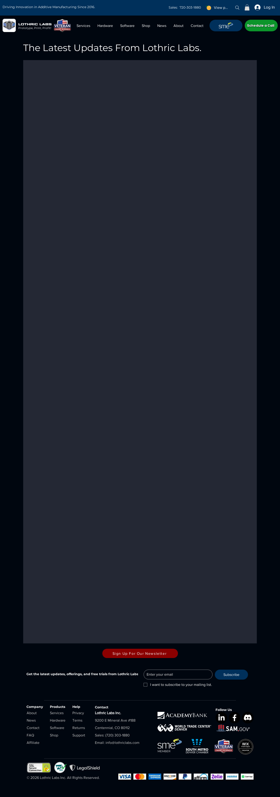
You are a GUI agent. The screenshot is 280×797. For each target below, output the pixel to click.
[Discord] (248, 717)
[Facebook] (234, 717)
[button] (247, 7)
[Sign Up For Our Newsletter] (140, 653)
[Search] (237, 8)
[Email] (176, 674)
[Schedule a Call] (261, 25)
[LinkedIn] (221, 717)
